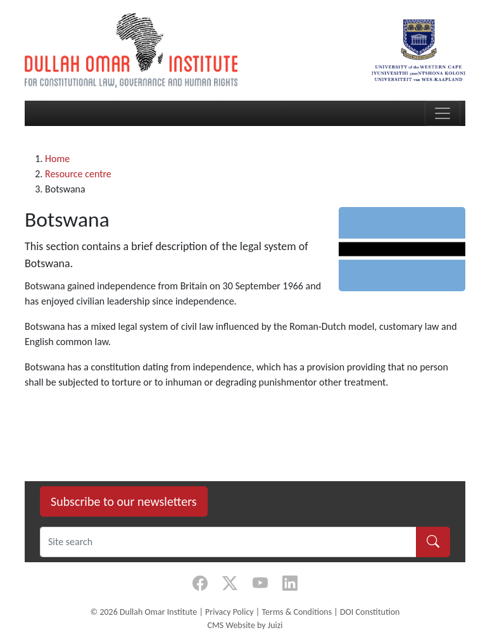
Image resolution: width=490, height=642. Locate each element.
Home (57, 159)
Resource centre (78, 174)
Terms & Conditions (296, 612)
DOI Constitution (369, 612)
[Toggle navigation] (442, 113)
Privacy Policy (229, 612)
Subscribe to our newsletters (124, 501)
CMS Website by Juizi (244, 625)
